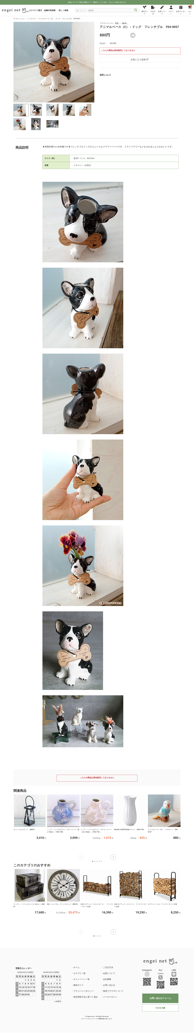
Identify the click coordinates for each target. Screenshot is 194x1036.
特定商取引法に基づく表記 (85, 997)
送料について (105, 75)
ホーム (76, 967)
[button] (113, 857)
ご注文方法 (108, 967)
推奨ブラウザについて (113, 991)
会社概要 (107, 979)
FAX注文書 (160, 1008)
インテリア (32, 19)
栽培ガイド (78, 985)
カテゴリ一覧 (79, 973)
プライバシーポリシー (83, 991)
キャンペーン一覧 (81, 979)
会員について (109, 973)
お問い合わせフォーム (160, 998)
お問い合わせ (109, 985)
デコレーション (19, 19)
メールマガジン (110, 997)
